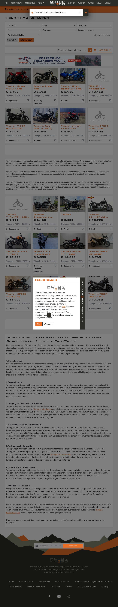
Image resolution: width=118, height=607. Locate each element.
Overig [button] (40, 3)
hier (64, 306)
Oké (38, 324)
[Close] (80, 12)
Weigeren (48, 324)
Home (6, 3)
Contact (108, 3)
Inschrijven (73, 546)
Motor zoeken (30, 3)
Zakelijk (99, 3)
